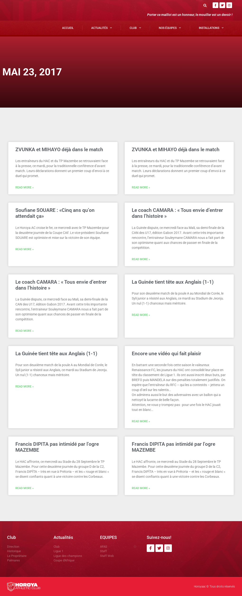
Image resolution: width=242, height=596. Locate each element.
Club (135, 27)
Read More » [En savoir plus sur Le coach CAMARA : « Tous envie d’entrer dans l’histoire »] (141, 259)
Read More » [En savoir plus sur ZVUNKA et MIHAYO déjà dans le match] (24, 187)
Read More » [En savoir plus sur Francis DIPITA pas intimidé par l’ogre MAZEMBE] (24, 488)
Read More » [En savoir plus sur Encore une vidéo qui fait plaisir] (141, 421)
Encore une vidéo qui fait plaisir (166, 353)
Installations (211, 27)
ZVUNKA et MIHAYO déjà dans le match (59, 149)
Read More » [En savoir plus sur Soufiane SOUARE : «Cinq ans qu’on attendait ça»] (24, 249)
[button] (205, 5)
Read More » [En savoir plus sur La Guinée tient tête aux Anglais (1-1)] (141, 315)
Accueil (67, 28)
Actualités (101, 27)
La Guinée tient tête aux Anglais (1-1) (173, 282)
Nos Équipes (170, 27)
